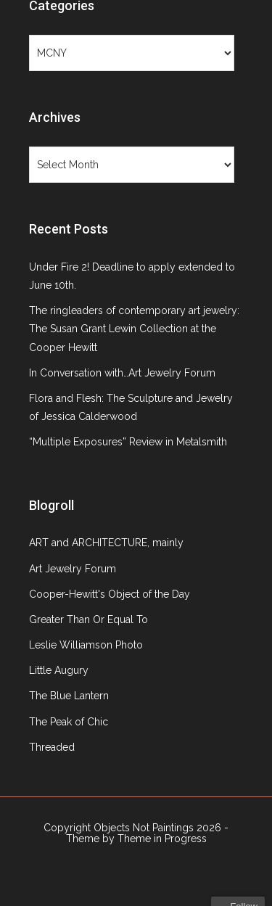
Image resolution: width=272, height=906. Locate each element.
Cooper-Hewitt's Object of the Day (109, 594)
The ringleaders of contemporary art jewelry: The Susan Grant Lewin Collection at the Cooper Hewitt (134, 329)
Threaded (52, 747)
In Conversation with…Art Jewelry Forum (122, 373)
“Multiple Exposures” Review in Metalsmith (128, 442)
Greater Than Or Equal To (88, 619)
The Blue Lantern (69, 695)
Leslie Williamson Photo (86, 645)
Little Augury (58, 670)
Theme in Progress (162, 838)
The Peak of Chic (68, 722)
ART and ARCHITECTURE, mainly (106, 542)
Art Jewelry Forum (72, 569)
